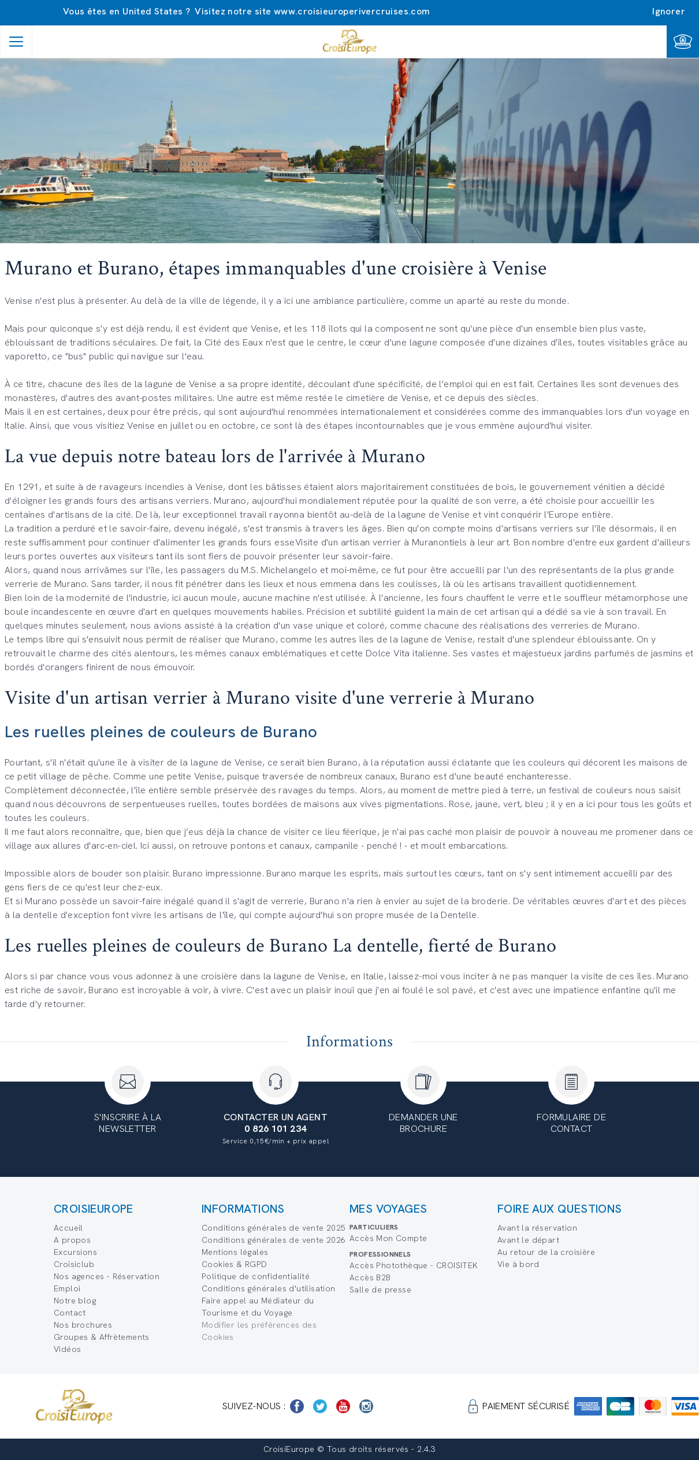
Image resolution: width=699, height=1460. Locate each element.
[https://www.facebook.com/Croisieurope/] (297, 1406)
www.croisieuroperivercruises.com (352, 11)
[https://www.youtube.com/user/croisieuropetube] (343, 1406)
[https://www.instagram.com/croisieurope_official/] (366, 1406)
